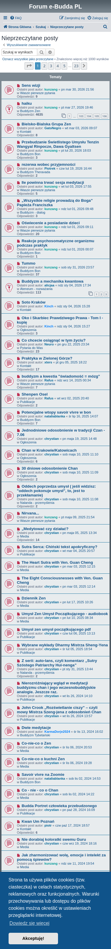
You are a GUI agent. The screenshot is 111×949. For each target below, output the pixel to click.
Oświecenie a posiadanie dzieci (51, 223)
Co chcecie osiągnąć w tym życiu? (54, 340)
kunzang (51, 89)
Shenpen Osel (35, 394)
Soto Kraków (34, 302)
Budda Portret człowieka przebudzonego (59, 806)
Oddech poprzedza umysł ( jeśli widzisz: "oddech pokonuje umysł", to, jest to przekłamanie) (56, 490)
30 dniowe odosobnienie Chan (50, 468)
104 (89, 116)
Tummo (29, 263)
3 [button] (51, 65)
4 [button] (58, 65)
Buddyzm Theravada (35, 172)
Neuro (49, 344)
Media (24, 536)
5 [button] (64, 65)
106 (104, 116)
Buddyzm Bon (30, 154)
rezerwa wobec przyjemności (48, 164)
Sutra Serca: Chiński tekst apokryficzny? (59, 547)
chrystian (51, 438)
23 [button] (76, 65)
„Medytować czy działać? (45, 529)
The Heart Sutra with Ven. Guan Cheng (57, 562)
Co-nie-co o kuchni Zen (43, 759)
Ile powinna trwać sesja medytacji (53, 182)
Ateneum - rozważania (36, 289)
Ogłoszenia (28, 330)
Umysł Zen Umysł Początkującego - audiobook (65, 614)
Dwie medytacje (36, 727)
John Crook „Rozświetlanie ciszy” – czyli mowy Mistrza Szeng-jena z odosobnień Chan (59, 709)
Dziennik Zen (34, 598)
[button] (29, 65)
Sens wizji (31, 85)
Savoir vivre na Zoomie (43, 774)
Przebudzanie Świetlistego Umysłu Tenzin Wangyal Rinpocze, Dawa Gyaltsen (58, 144)
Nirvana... (30, 513)
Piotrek (49, 168)
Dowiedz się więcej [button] (29, 923)
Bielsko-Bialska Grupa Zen (46, 124)
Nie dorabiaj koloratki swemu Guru (54, 839)
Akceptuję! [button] (33, 938)
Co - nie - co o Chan (40, 790)
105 (96, 116)
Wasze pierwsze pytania (37, 93)
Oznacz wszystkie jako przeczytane (28, 59)
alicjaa (49, 285)
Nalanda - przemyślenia (37, 502)
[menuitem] (16, 18)
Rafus (49, 380)
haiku (27, 103)
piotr (48, 825)
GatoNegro (52, 128)
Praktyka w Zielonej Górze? (47, 358)
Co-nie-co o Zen (36, 743)
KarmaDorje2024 (57, 731)
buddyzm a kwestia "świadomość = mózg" (61, 376)
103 (81, 116)
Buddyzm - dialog (32, 212)
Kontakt (25, 131)
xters (48, 362)
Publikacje (27, 402)
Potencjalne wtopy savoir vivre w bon (56, 412)
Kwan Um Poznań (38, 821)
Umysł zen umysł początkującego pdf (56, 629)
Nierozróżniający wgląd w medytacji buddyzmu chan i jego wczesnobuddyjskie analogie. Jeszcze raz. (56, 687)
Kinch (49, 306)
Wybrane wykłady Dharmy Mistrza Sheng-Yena (65, 645)
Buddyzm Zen (30, 111)
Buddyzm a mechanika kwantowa (52, 281)
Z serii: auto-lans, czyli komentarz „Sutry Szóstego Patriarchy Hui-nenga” (57, 662)
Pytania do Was (31, 348)
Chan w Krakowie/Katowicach (49, 450)
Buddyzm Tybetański (35, 735)
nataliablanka (54, 416)
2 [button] (44, 65)
